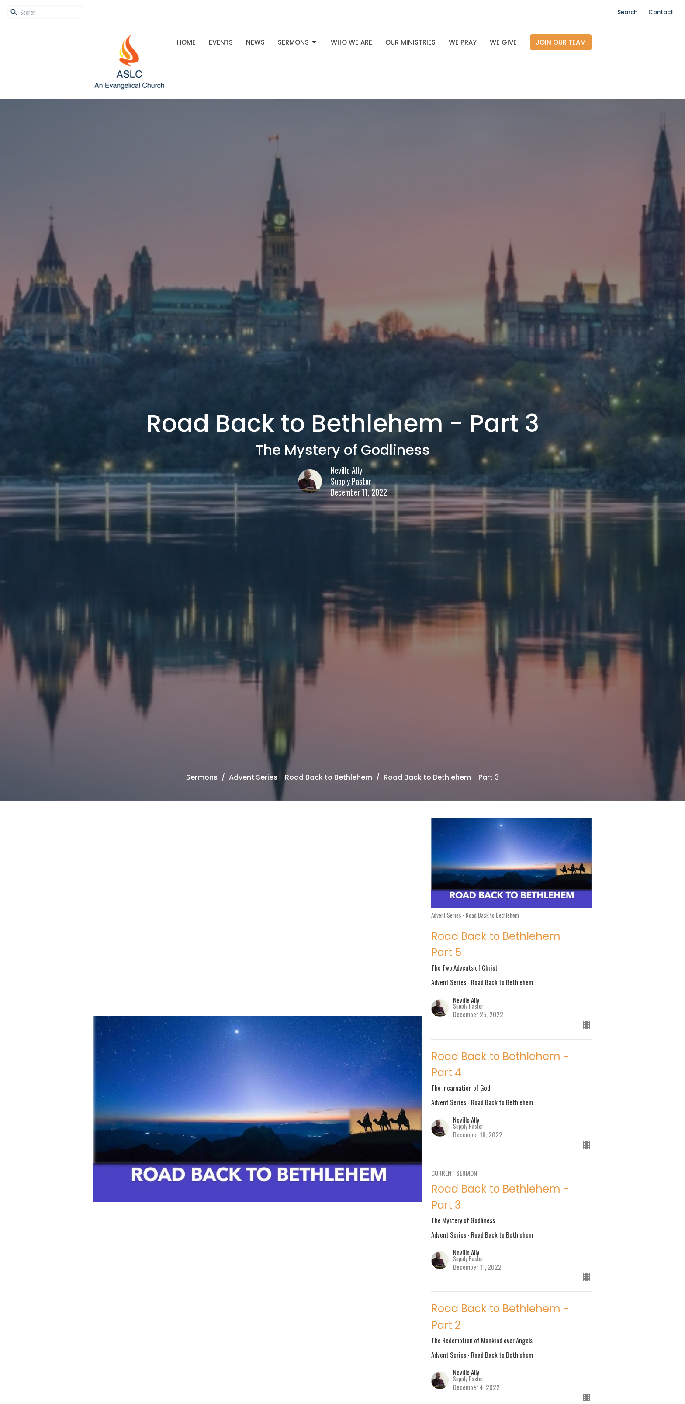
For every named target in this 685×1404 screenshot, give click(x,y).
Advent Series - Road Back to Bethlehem (300, 777)
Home (186, 42)
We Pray (463, 42)
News (255, 42)
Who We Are (351, 42)
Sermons (298, 42)
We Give (503, 42)
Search (627, 12)
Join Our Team (561, 42)
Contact (660, 12)
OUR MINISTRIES (410, 42)
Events (221, 42)
